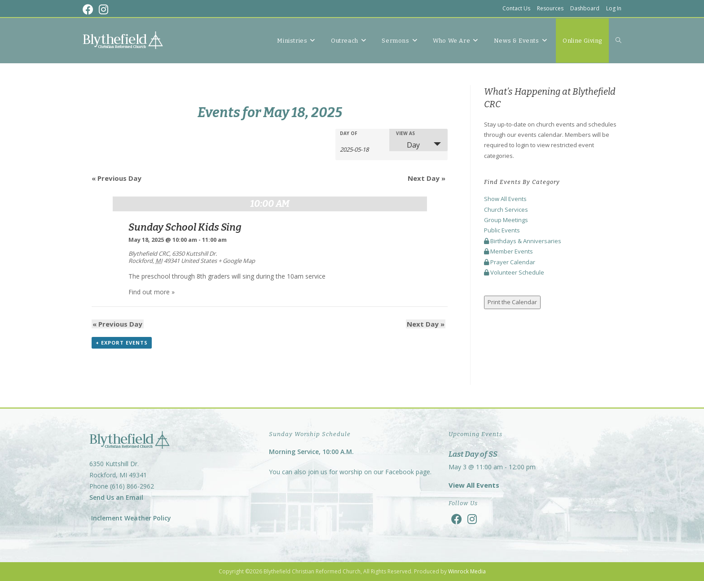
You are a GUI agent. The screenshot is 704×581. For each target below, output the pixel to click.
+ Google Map (236, 261)
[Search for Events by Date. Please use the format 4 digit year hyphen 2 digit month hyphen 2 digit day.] (362, 149)
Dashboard (584, 8)
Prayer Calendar (509, 262)
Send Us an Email (116, 498)
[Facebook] (456, 519)
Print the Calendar (512, 302)
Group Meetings (506, 220)
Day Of (348, 133)
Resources (550, 8)
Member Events (508, 251)
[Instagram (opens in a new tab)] (103, 9)
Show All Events (505, 199)
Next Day (426, 178)
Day (408, 145)
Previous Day (116, 178)
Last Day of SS (473, 454)
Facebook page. (408, 471)
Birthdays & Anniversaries (522, 241)
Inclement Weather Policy (130, 518)
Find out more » (151, 292)
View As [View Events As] (405, 133)
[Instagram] (472, 519)
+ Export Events (122, 343)
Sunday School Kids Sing (185, 227)
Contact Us (516, 8)
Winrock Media (467, 571)
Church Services (506, 209)
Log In (613, 8)
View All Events (474, 485)
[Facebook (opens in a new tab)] (89, 9)
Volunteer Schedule (514, 272)
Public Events (502, 230)
